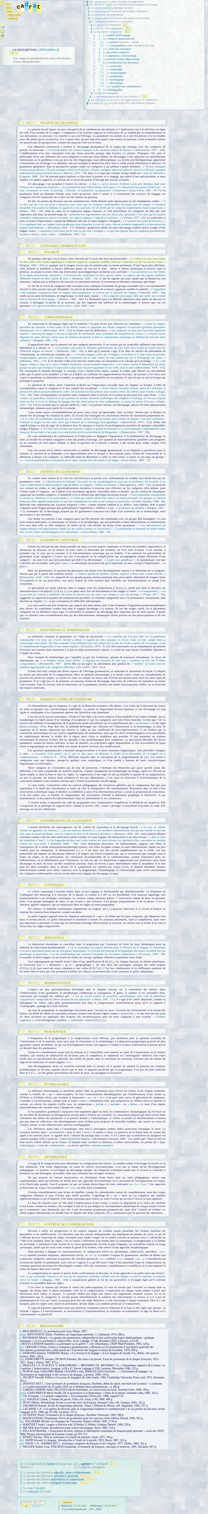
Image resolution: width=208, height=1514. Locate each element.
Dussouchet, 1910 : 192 (34, 577)
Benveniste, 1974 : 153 (150, 367)
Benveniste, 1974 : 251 (57, 330)
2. (100, 38)
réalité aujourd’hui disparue (75, 1138)
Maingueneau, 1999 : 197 (135, 484)
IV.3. (109, 1212)
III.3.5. (109, 961)
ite (26, 1505)
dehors (133, 1104)
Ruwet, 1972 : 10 (75, 173)
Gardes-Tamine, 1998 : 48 (149, 501)
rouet (86, 1132)
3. (100, 48)
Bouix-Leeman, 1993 (33, 726)
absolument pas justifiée (131, 507)
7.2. (102, 69)
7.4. (102, 76)
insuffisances (142, 723)
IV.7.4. (97, 968)
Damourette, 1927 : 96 (135, 432)
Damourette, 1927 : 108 (150, 150)
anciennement (56, 1132)
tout (65, 563)
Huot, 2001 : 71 (104, 999)
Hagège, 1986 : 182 (32, 265)
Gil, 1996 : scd (84, 305)
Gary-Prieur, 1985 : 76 (96, 532)
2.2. (102, 45)
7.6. (102, 82)
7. (100, 62)
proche (99, 1104)
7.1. (102, 65)
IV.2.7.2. (100, 1020)
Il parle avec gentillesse (119, 559)
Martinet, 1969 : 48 (126, 833)
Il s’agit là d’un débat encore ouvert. (53, 305)
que (51, 1094)
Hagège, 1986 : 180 (55, 1279)
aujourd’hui (127, 1013)
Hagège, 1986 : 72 (45, 340)
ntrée (8, 7)
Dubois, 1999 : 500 (71, 299)
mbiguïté (12, 18)
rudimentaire (57, 1145)
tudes (9, 11)
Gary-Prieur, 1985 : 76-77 (145, 190)
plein (83, 1100)
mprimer (67, 1502)
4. (100, 52)
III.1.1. (107, 908)
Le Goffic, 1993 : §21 (91, 667)
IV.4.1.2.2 (28, 968)
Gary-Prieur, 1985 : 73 (136, 460)
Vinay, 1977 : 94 (134, 217)
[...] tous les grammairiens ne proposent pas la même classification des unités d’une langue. (70, 460)
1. (100, 35)
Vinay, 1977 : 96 (154, 594)
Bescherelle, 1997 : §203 (55, 663)
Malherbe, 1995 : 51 (72, 234)
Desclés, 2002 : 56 (152, 292)
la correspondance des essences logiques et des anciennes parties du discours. (90, 150)
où (100, 1097)
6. (100, 59)
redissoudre (77, 1020)
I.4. (146, 757)
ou (89, 1097)
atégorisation (14, 14)
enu (7, 3)
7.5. (102, 79)
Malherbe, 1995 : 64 (70, 351)
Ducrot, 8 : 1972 (55, 757)
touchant (115, 1104)
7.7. (102, 86)
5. (100, 55)
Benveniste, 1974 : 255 (137, 422)
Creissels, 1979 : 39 (152, 954)
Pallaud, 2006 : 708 (64, 843)
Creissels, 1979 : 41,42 (96, 646)
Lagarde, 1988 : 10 (32, 176)
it (68, 1062)
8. (100, 89)
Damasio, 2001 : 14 (85, 278)
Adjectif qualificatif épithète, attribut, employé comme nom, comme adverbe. (120, 573)
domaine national (102, 1145)
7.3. (102, 72)
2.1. (102, 42)
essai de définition (153, 173)
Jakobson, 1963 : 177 (33, 361)
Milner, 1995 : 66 (31, 211)
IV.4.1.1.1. (62, 591)
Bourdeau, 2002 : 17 (61, 227)
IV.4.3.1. (121, 587)
